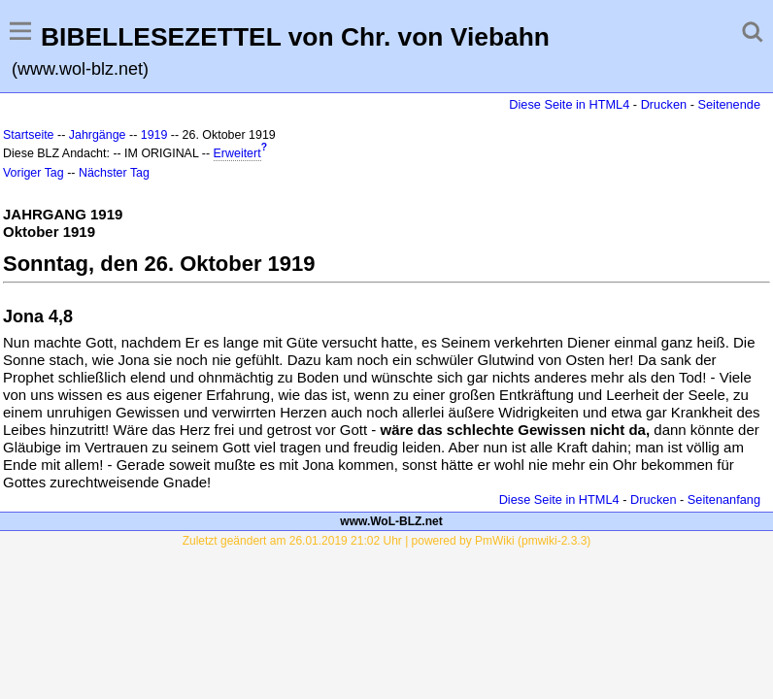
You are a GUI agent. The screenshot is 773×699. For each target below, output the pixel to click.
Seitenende (728, 104)
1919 (154, 135)
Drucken (664, 104)
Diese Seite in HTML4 (569, 104)
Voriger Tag (33, 173)
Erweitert (237, 153)
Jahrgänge (97, 135)
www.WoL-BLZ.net (391, 521)
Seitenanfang (724, 499)
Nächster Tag (114, 173)
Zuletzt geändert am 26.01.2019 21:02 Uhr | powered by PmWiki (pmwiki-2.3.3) (387, 541)
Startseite (28, 135)
